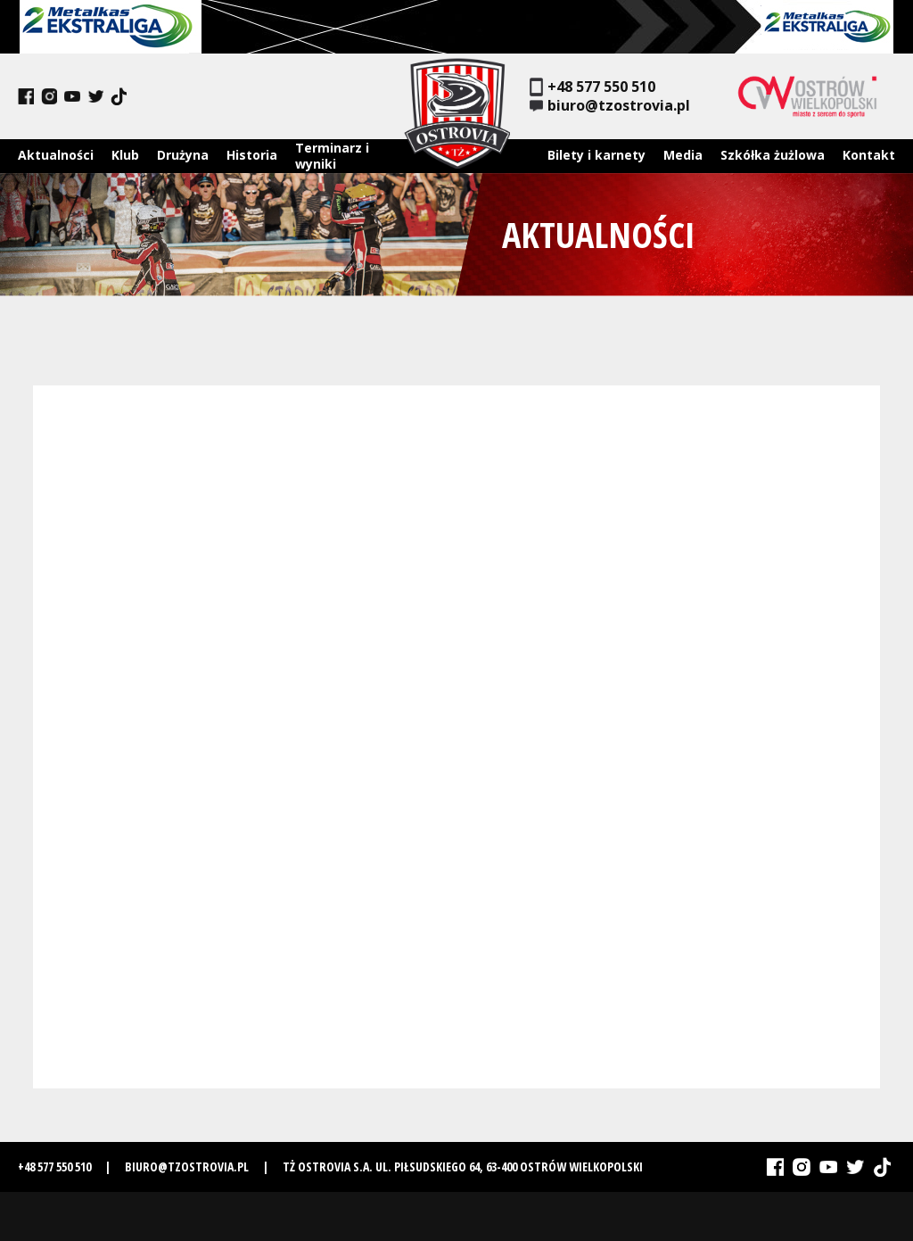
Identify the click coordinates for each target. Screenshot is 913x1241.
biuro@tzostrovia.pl (610, 105)
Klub (125, 154)
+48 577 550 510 (592, 87)
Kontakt (869, 154)
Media (683, 154)
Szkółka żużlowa (772, 154)
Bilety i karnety (596, 154)
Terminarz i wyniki (332, 155)
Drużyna (183, 154)
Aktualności (56, 154)
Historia (251, 154)
